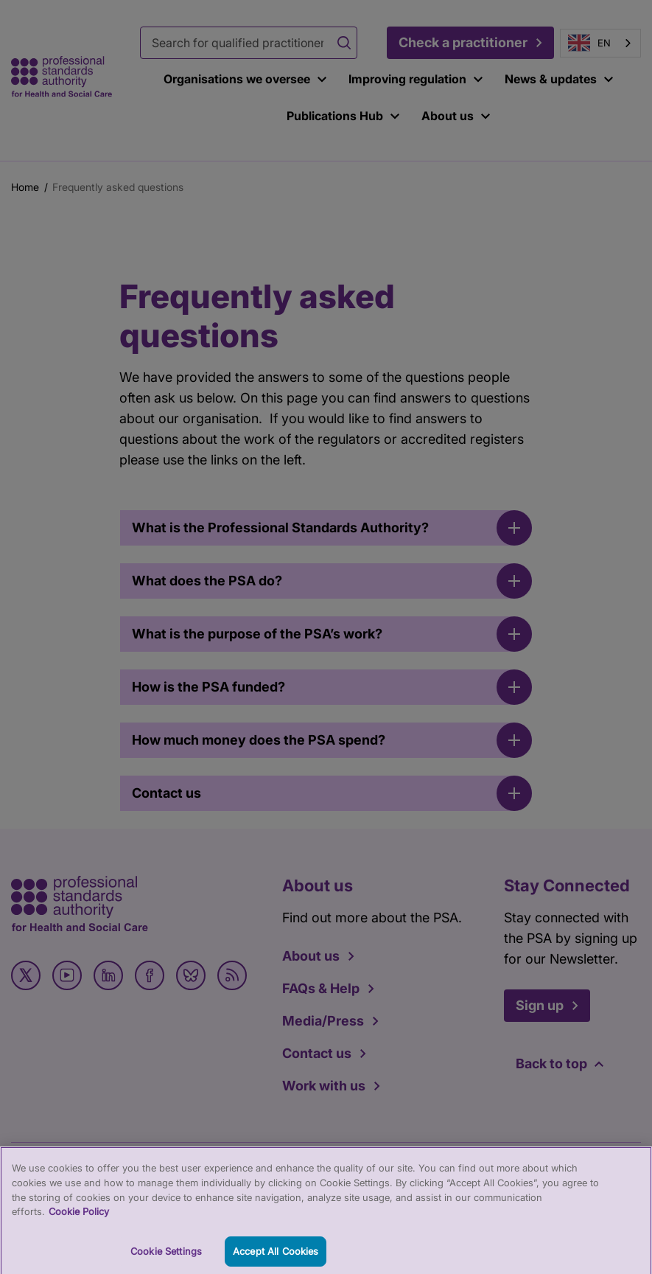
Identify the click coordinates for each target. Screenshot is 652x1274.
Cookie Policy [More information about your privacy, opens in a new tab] (79, 1216)
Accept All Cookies (275, 1255)
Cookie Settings (166, 1255)
